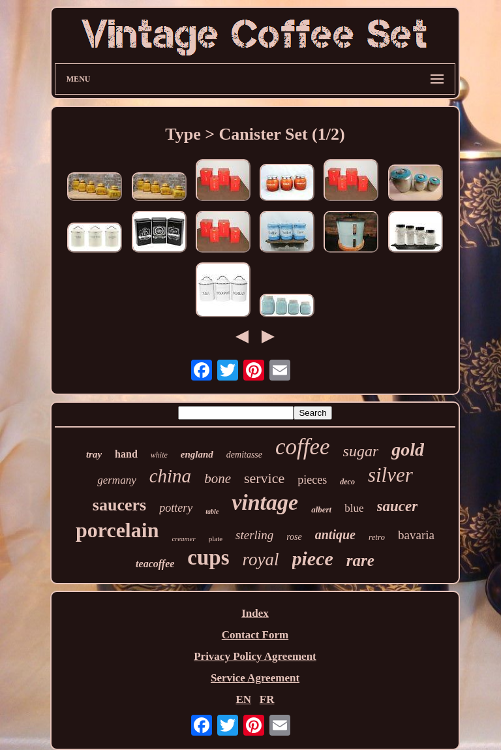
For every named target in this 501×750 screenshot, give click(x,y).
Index (255, 613)
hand (126, 454)
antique (335, 534)
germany (116, 480)
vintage (265, 502)
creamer (183, 538)
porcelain (117, 530)
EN (243, 699)
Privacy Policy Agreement (255, 656)
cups (208, 557)
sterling (254, 535)
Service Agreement (255, 678)
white (159, 455)
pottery (175, 507)
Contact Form (255, 635)
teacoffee (155, 563)
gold (407, 449)
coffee (302, 447)
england (197, 454)
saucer (397, 506)
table (212, 511)
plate (215, 538)
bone (217, 478)
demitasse (244, 455)
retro (377, 537)
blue (353, 508)
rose (294, 537)
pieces (312, 479)
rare (360, 560)
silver (390, 474)
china (170, 475)
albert (321, 509)
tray (94, 454)
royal (261, 559)
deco (347, 481)
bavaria (416, 535)
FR (267, 699)
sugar (361, 451)
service (264, 478)
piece (312, 558)
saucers (119, 504)
